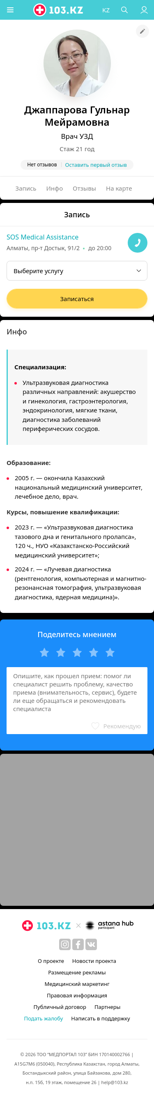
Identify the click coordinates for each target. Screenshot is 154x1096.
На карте (119, 188)
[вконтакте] (91, 944)
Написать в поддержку (100, 1018)
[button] (10, 10)
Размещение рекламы (77, 972)
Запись (26, 188)
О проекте (51, 961)
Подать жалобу (43, 1018)
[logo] (58, 10)
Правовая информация (77, 995)
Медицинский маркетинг (76, 984)
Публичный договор (60, 1007)
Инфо (54, 188)
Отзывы (84, 188)
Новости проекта (94, 961)
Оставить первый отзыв (96, 164)
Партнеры (107, 1007)
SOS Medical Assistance (42, 237)
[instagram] (65, 944)
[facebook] (78, 944)
